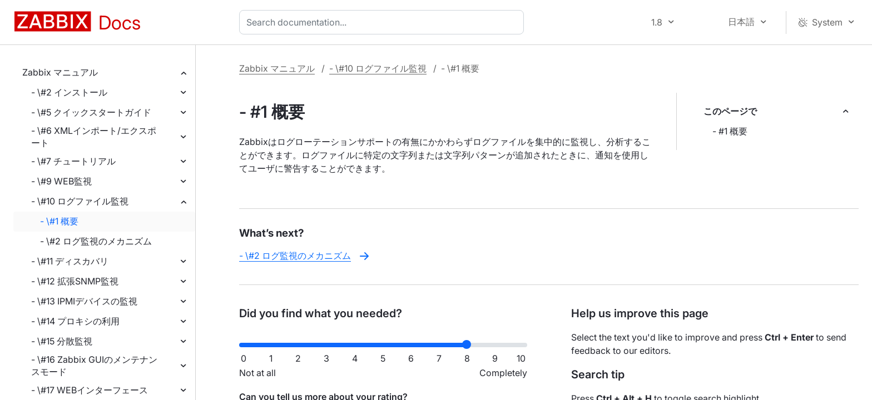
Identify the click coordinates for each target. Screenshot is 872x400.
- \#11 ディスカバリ (69, 261)
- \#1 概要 (59, 221)
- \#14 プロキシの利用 (75, 321)
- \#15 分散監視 (61, 341)
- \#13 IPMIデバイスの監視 (84, 301)
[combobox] (383, 22)
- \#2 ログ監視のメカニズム (96, 241)
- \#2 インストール (69, 92)
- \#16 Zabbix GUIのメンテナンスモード (94, 365)
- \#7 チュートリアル (73, 161)
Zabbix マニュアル (60, 72)
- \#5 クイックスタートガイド (91, 112)
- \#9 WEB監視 (61, 181)
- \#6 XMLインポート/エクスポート (93, 136)
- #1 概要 (729, 131)
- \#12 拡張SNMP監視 (74, 281)
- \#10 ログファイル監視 (79, 201)
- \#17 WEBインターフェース (89, 390)
